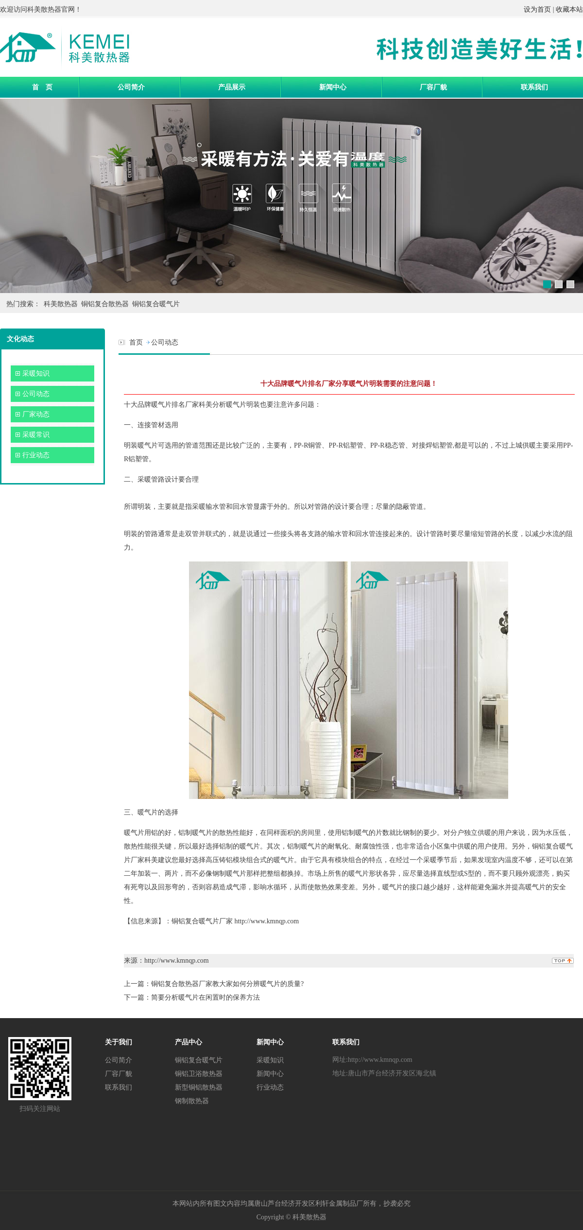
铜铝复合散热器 (105, 304)
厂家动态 (36, 414)
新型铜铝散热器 (199, 1087)
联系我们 (534, 87)
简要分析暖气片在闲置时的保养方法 (205, 997)
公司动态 (36, 394)
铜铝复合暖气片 (156, 304)
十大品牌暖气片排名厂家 (161, 404)
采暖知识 (36, 373)
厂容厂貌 (433, 87)
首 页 (42, 87)
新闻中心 (332, 87)
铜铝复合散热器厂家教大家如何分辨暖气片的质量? (227, 983)
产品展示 (231, 87)
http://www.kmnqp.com (266, 921)
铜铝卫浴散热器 (199, 1073)
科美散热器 (44, 9)
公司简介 (131, 87)
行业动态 (36, 455)
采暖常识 (36, 434)
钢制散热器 (192, 1101)
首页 (136, 342)
